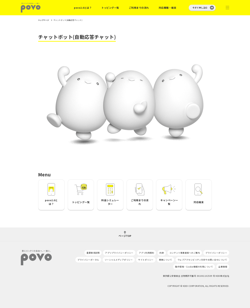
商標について (165, 259)
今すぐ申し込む (200, 7)
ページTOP (125, 235)
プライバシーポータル (88, 259)
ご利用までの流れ (139, 7)
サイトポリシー (145, 259)
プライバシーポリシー (216, 252)
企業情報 (222, 266)
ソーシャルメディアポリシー (119, 259)
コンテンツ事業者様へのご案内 (184, 252)
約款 (162, 252)
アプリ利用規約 (146, 252)
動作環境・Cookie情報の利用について (194, 266)
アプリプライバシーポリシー (119, 252)
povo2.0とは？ (83, 7)
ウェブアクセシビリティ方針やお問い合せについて (202, 259)
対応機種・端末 (167, 7)
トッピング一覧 (110, 7)
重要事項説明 (92, 252)
